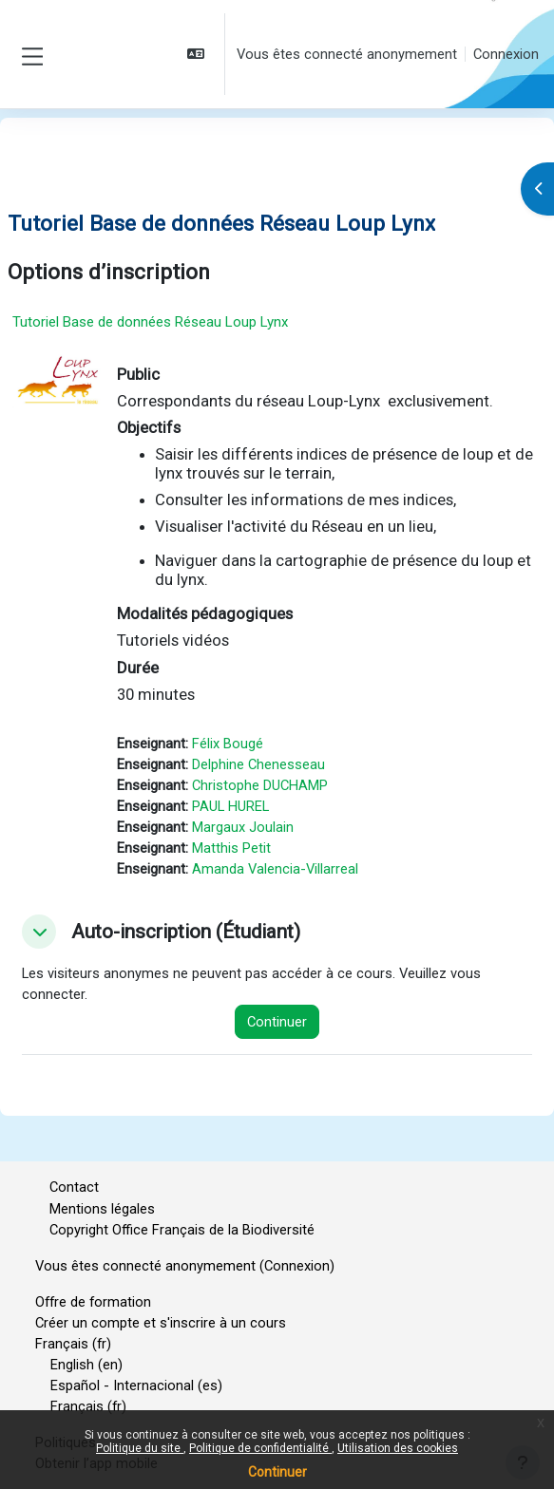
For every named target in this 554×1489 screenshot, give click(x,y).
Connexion (506, 54)
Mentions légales (102, 1208)
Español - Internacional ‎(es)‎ (136, 1385)
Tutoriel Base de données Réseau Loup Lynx (150, 321)
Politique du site (139, 1448)
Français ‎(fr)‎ (73, 1343)
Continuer (277, 1472)
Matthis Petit (231, 848)
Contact (74, 1187)
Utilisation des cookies (397, 1448)
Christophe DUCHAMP (260, 785)
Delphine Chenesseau (258, 764)
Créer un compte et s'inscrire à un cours (160, 1322)
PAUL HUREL (230, 806)
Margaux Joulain (243, 827)
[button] (197, 55)
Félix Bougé (227, 743)
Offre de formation (93, 1301)
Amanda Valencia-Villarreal (275, 868)
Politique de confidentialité (260, 1448)
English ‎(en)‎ (86, 1364)
